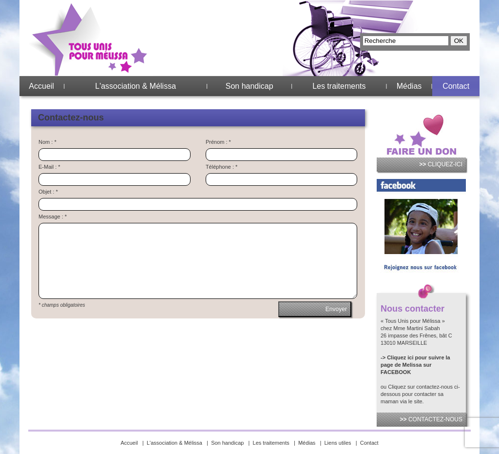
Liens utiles (338, 443)
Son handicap (249, 86)
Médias (409, 86)
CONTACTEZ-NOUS (431, 419)
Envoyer (336, 309)
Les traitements (338, 86)
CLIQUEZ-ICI (440, 164)
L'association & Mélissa (135, 86)
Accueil (41, 86)
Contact (455, 86)
